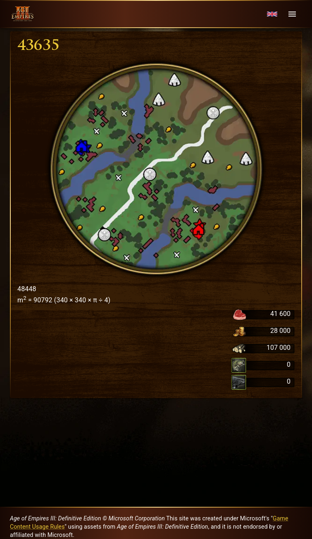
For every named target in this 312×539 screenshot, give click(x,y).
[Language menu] (272, 14)
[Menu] (292, 14)
